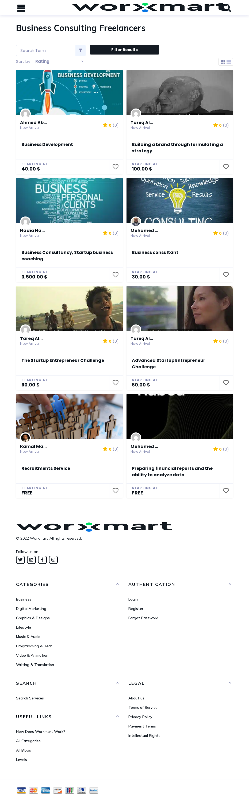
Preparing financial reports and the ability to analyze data (172, 471)
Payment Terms (142, 726)
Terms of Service (143, 707)
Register (135, 608)
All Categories (28, 740)
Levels (21, 759)
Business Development (47, 144)
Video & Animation (32, 655)
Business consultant (155, 252)
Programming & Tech (34, 646)
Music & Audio (28, 636)
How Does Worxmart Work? (40, 731)
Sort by (23, 61)
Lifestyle (23, 627)
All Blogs (23, 750)
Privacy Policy (140, 716)
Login (133, 599)
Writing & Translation (35, 664)
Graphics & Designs (33, 618)
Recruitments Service (45, 468)
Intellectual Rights (144, 735)
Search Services (30, 698)
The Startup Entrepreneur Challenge (62, 360)
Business (23, 599)
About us (136, 698)
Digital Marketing (31, 608)
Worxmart (39, 538)
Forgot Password (143, 618)
